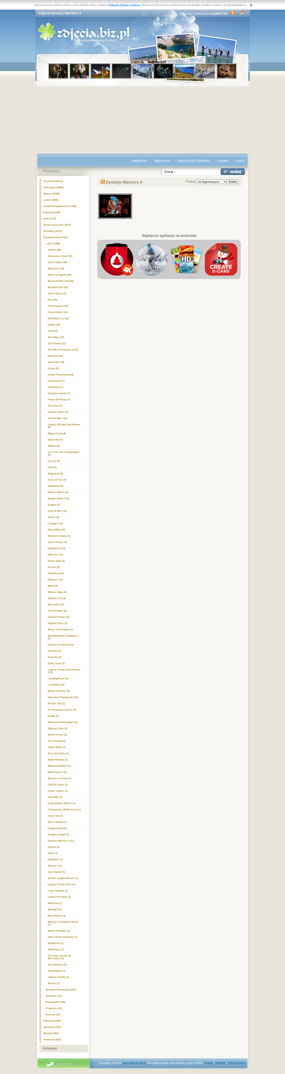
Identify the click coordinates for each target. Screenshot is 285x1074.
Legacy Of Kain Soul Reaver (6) (64, 425)
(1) (61, 840)
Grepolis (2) (54, 657)
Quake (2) (53, 716)
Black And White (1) (59, 766)
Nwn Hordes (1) (57, 915)
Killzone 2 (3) (55, 579)
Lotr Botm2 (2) (56, 684)
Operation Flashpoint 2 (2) (63, 697)
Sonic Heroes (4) (57, 542)
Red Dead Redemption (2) (63, 722)
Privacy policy (236, 1063)
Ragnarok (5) (55, 473)
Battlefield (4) (55, 486)
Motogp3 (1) (55, 909)
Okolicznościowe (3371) (57, 224)
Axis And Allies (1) (58, 753)
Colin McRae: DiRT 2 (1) (61, 803)
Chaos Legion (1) (58, 790)
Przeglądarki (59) (55, 1002)
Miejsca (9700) (51, 193)
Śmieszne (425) (52, 1039)
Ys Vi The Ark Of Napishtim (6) (63, 453)
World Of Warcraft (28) (61, 281)
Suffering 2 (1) (56, 949)
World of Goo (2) (57, 734)
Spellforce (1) (55, 943)
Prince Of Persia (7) (59, 399)
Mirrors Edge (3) (57, 592)
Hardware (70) (54, 995)
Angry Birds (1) (56, 747)
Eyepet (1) (54, 847)
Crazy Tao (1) (55, 815)
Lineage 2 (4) (55, 523)
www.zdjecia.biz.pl (134, 1063)
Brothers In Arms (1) (59, 778)
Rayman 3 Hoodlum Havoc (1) (63, 923)
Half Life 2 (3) (55, 554)
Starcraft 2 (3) (56, 604)
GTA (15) (53, 331)
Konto (240, 160)
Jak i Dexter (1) (56, 872)
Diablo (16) (54, 324)
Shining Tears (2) (57, 728)
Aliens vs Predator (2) (60, 629)
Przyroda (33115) (53, 181)
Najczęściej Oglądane (193, 160)
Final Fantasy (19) (58, 306)
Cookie (208, 1063)
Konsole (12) (53, 1014)
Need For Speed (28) (59, 274)
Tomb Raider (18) (58, 312)
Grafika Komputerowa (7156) (60, 206)
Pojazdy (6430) (51, 212)
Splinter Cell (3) (57, 598)
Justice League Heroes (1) (63, 878)
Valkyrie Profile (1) (58, 977)
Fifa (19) (52, 299)
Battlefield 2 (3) (56, 548)
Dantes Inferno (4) (58, 492)
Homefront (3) (56, 573)
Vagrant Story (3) (57, 623)
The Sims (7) (55, 405)
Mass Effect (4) (56, 529)
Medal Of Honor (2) (59, 691)
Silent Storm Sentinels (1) (62, 937)
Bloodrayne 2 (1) (57, 772)
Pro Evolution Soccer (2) (62, 709)
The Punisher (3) (57, 610)
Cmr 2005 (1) (55, 797)
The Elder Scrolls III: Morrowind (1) (59, 957)
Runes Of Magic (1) (59, 930)
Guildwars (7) (55, 387)
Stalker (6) (54, 446)
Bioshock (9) (55, 356)
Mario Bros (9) (56, 362)
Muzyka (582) (51, 1033)
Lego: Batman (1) (58, 890)
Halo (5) (52, 467)
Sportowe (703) (52, 1027)
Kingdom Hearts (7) (59, 393)
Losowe (223, 160)
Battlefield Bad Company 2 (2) (63, 637)
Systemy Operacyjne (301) (61, 989)
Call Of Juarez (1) (58, 784)
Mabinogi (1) (55, 903)
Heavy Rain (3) (56, 561)
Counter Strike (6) (58, 412)
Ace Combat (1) (57, 741)
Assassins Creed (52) (60, 256)
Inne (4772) (49, 218)
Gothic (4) (53, 517)
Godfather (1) (55, 859)
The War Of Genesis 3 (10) (63, 349)
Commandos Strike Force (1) (64, 809)
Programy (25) (54, 1008)
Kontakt (220, 1063)
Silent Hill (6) (55, 439)
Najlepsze (139, 160)
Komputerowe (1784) (55, 237)
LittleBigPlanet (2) (58, 678)
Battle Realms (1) (58, 759)
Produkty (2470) (52, 231)
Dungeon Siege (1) (58, 834)
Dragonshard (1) (57, 828)
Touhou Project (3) (58, 617)
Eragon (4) (54, 504)
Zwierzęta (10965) (53, 187)
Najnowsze (162, 160)
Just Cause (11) (57, 343)
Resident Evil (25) (58, 287)
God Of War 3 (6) (57, 418)
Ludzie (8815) (51, 200)
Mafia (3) (53, 585)
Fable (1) (53, 853)
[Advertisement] (142, 120)
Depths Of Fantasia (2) (61, 644)
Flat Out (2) (54, 651)
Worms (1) (54, 983)
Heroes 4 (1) (55, 865)
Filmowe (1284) (52, 1020)
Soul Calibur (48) (57, 262)
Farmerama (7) (56, 380)
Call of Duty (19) (57, 293)
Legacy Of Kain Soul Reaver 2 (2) (64, 671)
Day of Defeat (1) (57, 822)
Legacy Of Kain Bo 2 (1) (61, 884)
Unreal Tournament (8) (61, 374)
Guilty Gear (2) (56, 663)
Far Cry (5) (54, 461)
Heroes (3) (54, 567)
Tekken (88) (54, 249)
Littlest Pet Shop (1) (59, 897)
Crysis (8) (53, 368)
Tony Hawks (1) (57, 970)
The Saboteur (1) (57, 964)
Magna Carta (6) (57, 433)
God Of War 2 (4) (57, 511)
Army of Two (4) (57, 479)
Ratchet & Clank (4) (59, 536)
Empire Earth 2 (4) (58, 498)
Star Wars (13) (56, 337)
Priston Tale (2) (56, 703)
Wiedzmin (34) (56, 268)
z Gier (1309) (53, 243)
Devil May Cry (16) (58, 318)
